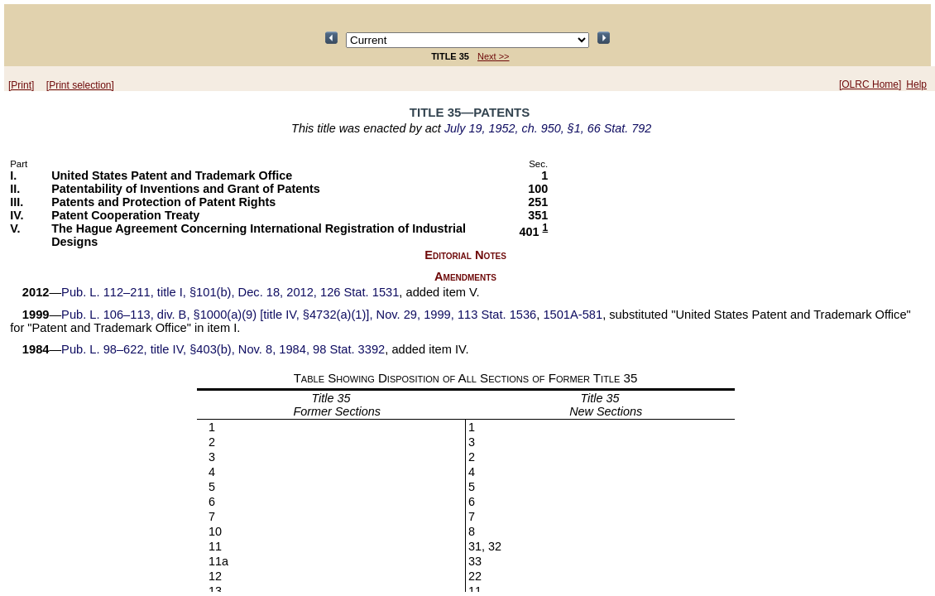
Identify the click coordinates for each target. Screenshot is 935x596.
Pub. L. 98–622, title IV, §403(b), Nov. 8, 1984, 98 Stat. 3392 (223, 349)
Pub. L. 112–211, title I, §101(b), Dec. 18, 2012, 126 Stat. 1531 (230, 292)
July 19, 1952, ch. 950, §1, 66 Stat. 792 (547, 128)
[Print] (21, 85)
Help (916, 84)
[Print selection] (80, 85)
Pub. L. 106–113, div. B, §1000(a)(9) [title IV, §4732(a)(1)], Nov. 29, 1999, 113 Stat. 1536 (298, 314)
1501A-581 (572, 314)
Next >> (493, 56)
